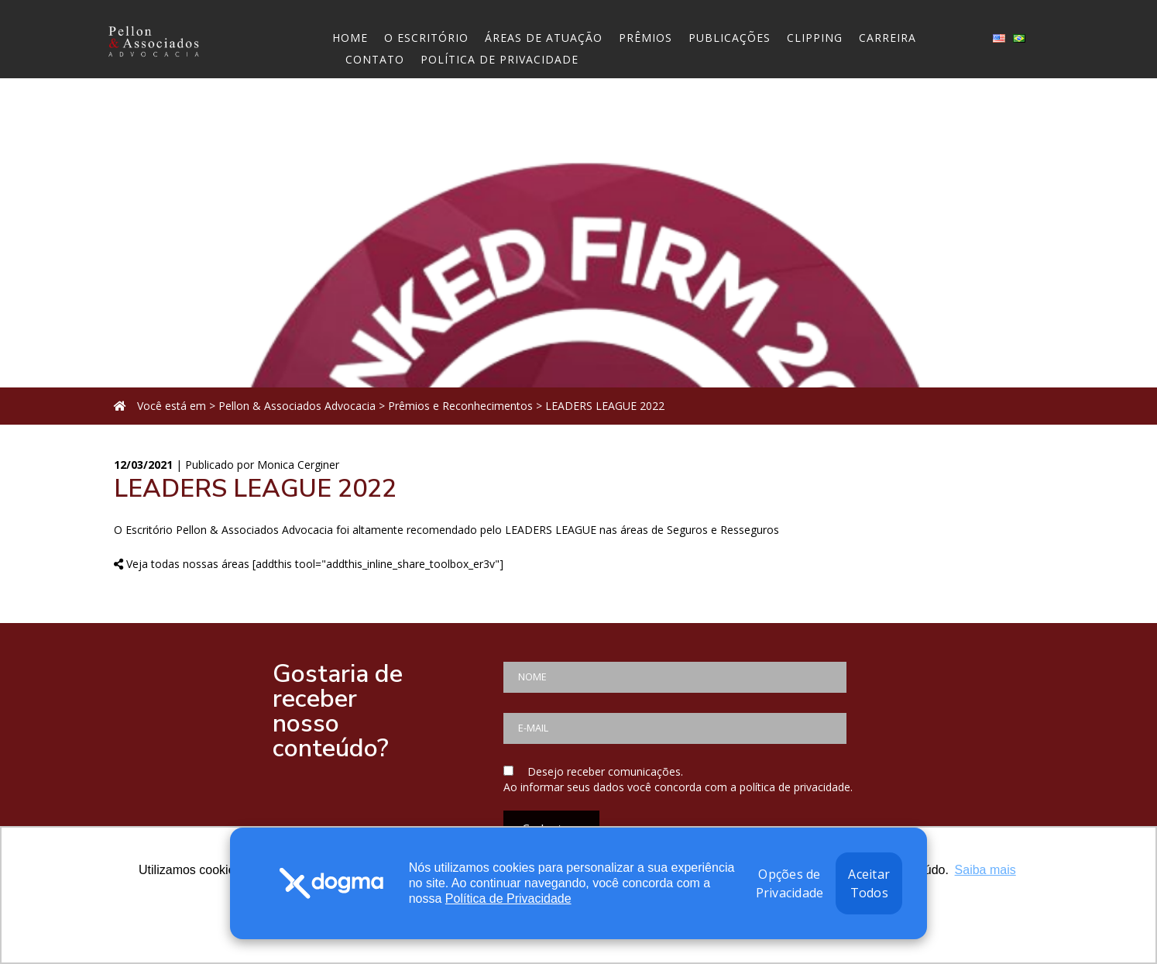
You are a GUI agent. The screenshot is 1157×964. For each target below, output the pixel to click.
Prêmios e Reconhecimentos (460, 405)
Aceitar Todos (869, 883)
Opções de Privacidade (790, 883)
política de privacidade (795, 787)
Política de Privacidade (508, 898)
